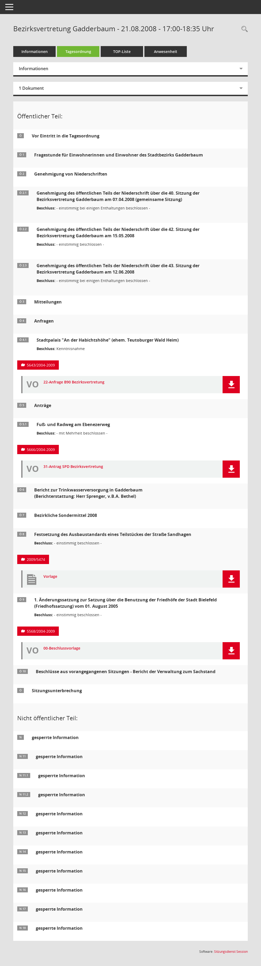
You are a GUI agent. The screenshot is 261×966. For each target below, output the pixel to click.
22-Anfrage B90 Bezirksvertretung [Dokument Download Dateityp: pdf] (73, 382)
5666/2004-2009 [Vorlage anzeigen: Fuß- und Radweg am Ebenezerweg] (41, 449)
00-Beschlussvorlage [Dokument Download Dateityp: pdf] (61, 648)
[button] (231, 384)
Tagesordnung (78, 51)
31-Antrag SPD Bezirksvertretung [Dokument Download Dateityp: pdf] (73, 466)
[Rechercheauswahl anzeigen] (243, 29)
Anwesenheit (165, 51)
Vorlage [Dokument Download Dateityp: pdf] (50, 576)
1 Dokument (31, 88)
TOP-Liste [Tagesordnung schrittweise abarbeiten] (122, 51)
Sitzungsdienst (231, 951)
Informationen (34, 51)
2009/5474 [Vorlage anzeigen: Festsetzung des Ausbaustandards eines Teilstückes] (36, 559)
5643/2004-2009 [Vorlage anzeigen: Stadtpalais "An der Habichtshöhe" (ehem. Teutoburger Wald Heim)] (41, 365)
